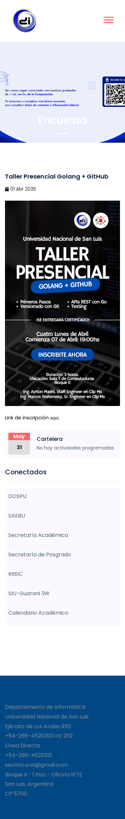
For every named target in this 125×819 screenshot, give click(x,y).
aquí (54, 417)
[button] (108, 18)
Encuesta (62, 120)
